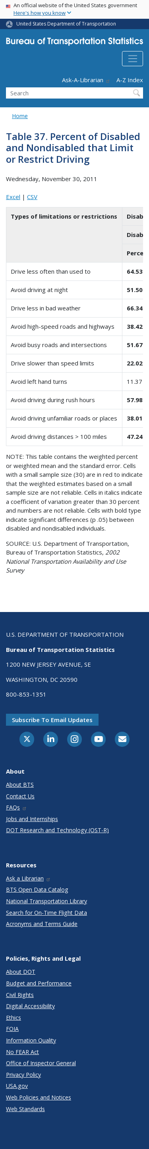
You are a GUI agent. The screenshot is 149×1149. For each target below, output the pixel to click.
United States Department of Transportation (66, 23)
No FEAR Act (22, 1052)
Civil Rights (20, 995)
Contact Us (20, 796)
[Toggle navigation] (132, 58)
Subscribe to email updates (52, 720)
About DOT (20, 971)
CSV (32, 197)
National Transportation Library (46, 901)
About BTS (20, 784)
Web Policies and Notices (38, 1097)
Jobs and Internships (32, 819)
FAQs (16, 807)
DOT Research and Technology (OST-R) (57, 830)
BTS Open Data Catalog (37, 889)
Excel (13, 197)
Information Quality (31, 1040)
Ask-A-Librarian (86, 80)
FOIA (12, 1029)
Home (20, 116)
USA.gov (17, 1086)
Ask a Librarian (28, 878)
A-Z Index (129, 80)
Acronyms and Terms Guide (41, 924)
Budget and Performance (39, 983)
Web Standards (25, 1109)
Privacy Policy (23, 1074)
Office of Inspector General (41, 1063)
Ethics (13, 1017)
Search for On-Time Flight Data (46, 912)
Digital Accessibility (30, 1006)
